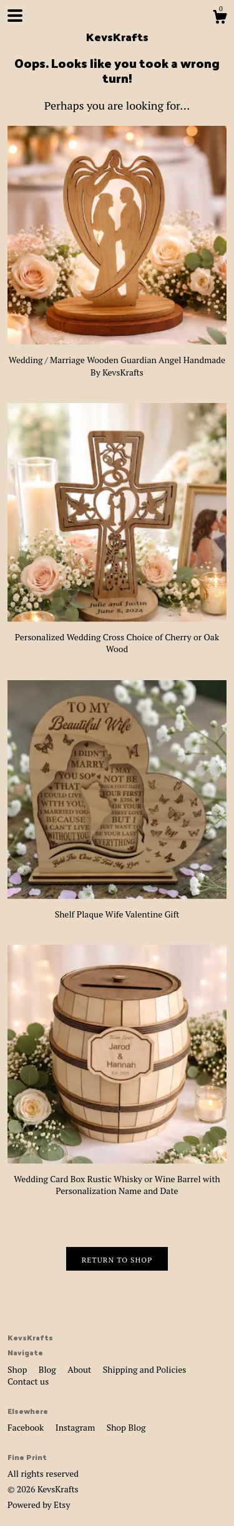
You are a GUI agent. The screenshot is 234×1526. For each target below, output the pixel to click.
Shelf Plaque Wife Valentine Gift (117, 908)
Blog (48, 1369)
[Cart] (220, 18)
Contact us (28, 1381)
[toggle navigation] (14, 15)
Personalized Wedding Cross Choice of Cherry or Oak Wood (117, 636)
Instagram (76, 1427)
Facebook (26, 1427)
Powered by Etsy (38, 1504)
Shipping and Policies (145, 1369)
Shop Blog (126, 1427)
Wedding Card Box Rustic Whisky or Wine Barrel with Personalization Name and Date (117, 1178)
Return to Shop (117, 1259)
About (80, 1369)
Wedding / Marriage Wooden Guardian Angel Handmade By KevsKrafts (117, 359)
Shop (18, 1369)
